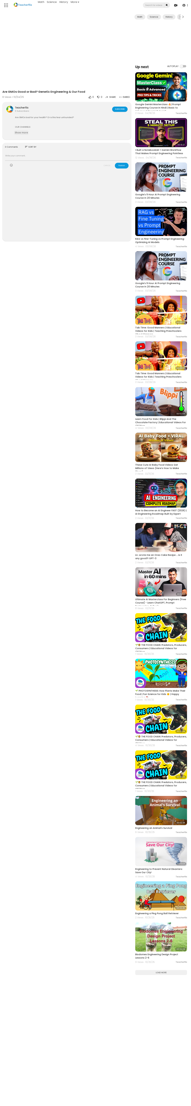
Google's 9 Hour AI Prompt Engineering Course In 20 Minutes (157, 196)
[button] (185, 5)
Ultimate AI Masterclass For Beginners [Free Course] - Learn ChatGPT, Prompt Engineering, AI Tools (160, 603)
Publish (122, 165)
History (63, 2)
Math (41, 2)
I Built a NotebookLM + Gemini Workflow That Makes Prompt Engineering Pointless (159, 151)
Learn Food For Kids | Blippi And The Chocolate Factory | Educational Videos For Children (160, 422)
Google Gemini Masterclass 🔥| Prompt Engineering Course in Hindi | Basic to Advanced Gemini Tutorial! (158, 108)
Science (52, 2)
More (75, 2)
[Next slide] (182, 16)
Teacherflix (21, 107)
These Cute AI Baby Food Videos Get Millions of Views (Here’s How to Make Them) (157, 468)
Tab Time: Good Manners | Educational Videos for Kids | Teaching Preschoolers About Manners (158, 331)
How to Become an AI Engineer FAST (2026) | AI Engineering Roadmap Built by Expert (161, 512)
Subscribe (120, 109)
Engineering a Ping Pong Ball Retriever (157, 913)
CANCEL (107, 165)
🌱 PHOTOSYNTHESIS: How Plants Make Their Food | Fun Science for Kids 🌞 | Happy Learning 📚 (160, 694)
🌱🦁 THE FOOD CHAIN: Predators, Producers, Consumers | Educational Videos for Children (161, 648)
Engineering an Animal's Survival (153, 828)
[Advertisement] (161, 42)
